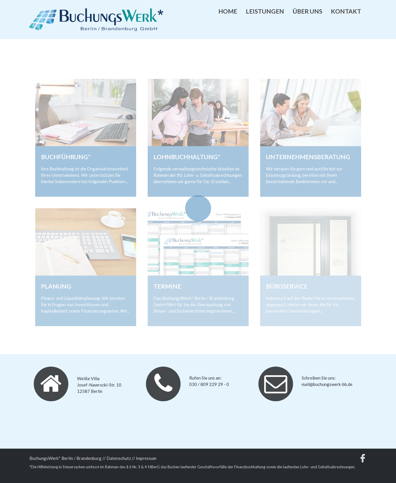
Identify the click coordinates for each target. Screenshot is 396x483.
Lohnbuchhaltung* (186, 156)
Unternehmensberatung (308, 156)
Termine (167, 286)
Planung (56, 286)
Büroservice (286, 286)
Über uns (307, 11)
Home (227, 11)
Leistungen (265, 11)
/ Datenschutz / (118, 458)
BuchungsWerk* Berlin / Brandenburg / (66, 458)
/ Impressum (144, 458)
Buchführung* (66, 156)
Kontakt (346, 11)
